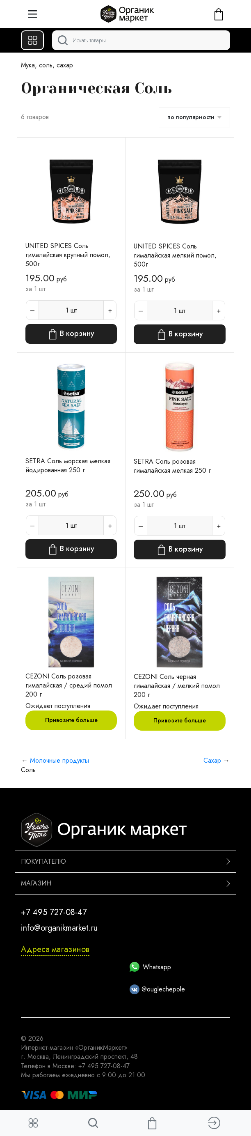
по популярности (190, 117)
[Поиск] (141, 40)
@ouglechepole (157, 989)
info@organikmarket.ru (59, 928)
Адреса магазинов (55, 949)
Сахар (212, 760)
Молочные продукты (59, 760)
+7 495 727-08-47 (54, 912)
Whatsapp (150, 967)
